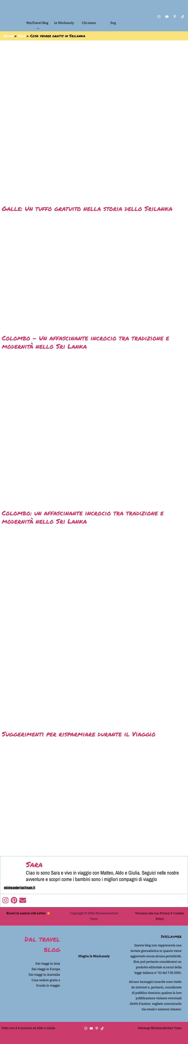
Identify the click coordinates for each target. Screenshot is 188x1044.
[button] (37, 28)
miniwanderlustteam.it (19, 887)
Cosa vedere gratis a (46, 980)
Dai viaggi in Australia (44, 975)
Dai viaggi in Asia (47, 964)
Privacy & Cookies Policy (170, 916)
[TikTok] (102, 1028)
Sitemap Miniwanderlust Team (160, 1028)
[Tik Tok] (182, 16)
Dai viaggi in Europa (46, 969)
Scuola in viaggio (48, 986)
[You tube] (91, 1028)
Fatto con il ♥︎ (10, 1028)
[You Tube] (167, 16)
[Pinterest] (174, 16)
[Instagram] (159, 16)
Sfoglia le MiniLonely (94, 956)
